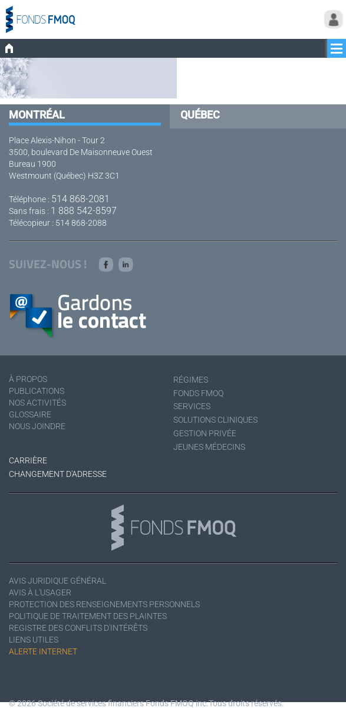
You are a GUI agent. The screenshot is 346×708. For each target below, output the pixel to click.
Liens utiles (33, 639)
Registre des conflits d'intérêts (78, 628)
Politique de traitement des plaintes (88, 616)
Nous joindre (37, 426)
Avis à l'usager (40, 592)
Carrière (28, 460)
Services (191, 406)
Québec (200, 114)
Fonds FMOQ (198, 393)
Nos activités (37, 402)
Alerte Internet (43, 651)
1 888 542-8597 (84, 210)
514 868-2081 (80, 199)
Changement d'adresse (58, 474)
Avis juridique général (57, 580)
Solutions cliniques (215, 419)
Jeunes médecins (209, 447)
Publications (36, 391)
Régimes (190, 379)
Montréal (37, 114)
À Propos (28, 379)
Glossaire (30, 414)
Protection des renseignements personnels (104, 604)
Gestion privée (204, 433)
